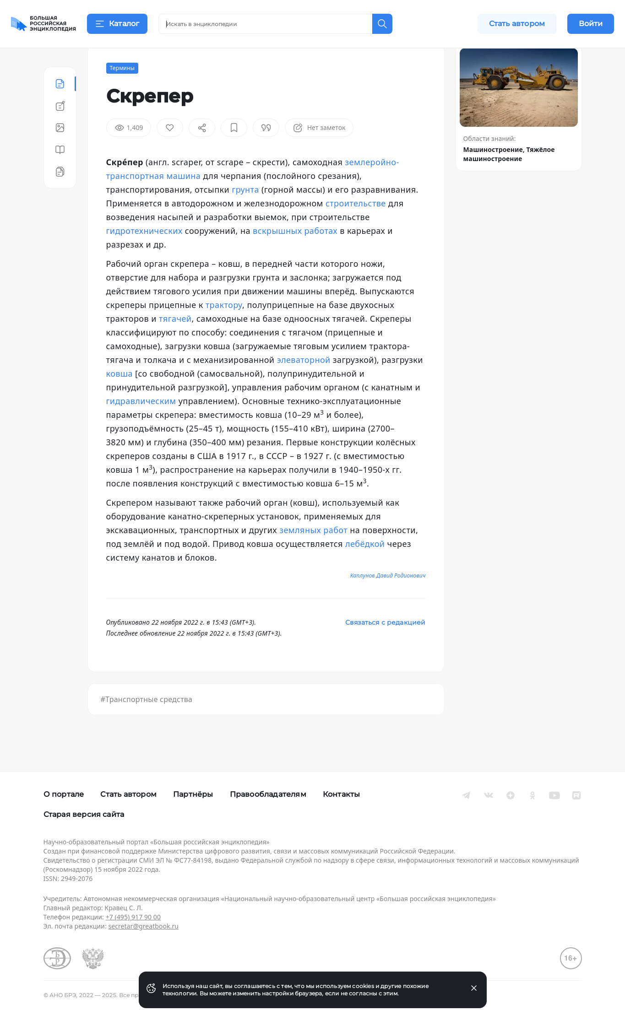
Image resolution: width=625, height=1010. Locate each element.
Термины (122, 91)
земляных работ (313, 552)
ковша (119, 396)
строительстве (356, 226)
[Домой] (43, 24)
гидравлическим (141, 423)
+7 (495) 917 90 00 (133, 917)
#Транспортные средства (147, 722)
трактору (224, 327)
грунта (245, 212)
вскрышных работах (295, 253)
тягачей (175, 341)
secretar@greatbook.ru (143, 926)
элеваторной (304, 382)
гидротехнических (144, 253)
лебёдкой (365, 566)
